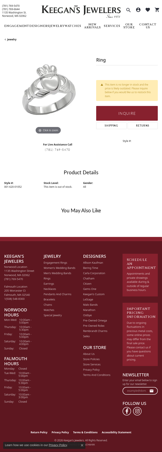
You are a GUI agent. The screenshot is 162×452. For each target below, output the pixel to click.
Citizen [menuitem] (87, 283)
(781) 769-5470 (11, 6)
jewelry (11, 39)
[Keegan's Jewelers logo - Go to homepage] (81, 10)
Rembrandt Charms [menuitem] (95, 331)
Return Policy (39, 432)
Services (112, 26)
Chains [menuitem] (48, 305)
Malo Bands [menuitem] (90, 305)
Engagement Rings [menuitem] (55, 262)
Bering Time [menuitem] (90, 268)
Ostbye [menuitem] (87, 315)
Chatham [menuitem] (88, 278)
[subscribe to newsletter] (151, 390)
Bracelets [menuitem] (49, 299)
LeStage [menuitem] (88, 299)
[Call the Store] (13, 279)
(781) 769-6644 (11, 9)
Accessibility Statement (116, 432)
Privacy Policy (91, 369)
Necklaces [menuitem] (50, 289)
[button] (128, 10)
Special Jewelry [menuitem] (53, 315)
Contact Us (148, 25)
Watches (73, 26)
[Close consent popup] (82, 445)
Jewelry (57, 26)
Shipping (111, 125)
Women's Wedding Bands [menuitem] (59, 268)
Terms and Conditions (96, 375)
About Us (88, 354)
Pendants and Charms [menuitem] (57, 294)
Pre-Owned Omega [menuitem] (95, 320)
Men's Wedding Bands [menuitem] (57, 273)
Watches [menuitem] (49, 310)
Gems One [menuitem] (89, 289)
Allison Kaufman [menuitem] (93, 262)
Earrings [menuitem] (49, 283)
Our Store (129, 25)
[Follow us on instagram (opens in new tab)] (137, 411)
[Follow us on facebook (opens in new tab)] (127, 411)
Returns (142, 125)
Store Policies (91, 359)
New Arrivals (92, 25)
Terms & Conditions (85, 432)
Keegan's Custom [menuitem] (94, 294)
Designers (39, 26)
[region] (48, 91)
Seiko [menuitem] (86, 336)
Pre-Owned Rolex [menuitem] (93, 326)
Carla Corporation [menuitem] (94, 273)
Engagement (16, 26)
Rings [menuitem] (47, 278)
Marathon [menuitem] (89, 310)
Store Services (92, 364)
